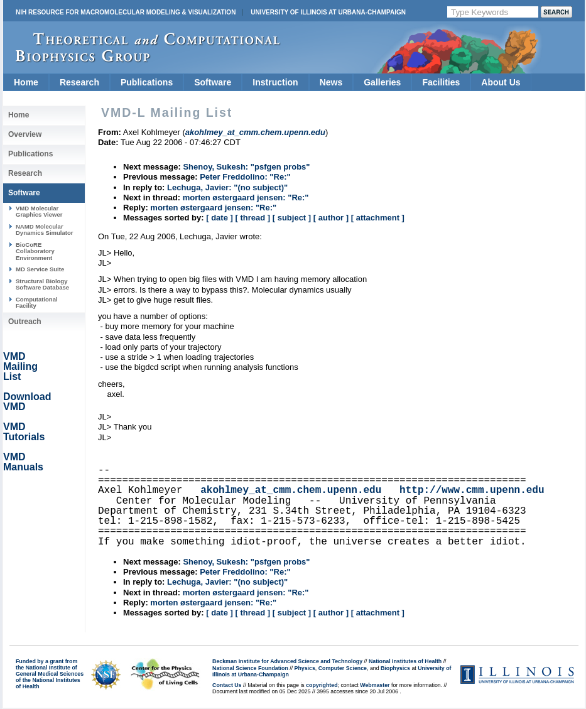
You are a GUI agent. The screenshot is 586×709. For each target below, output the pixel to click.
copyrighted (321, 685)
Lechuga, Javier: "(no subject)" (227, 187)
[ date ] (219, 217)
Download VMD (27, 401)
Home (26, 82)
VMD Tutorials (24, 431)
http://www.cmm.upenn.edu (471, 490)
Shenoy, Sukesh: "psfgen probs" (246, 166)
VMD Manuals (23, 462)
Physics (305, 668)
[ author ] (331, 217)
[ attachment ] (377, 217)
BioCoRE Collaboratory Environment (35, 251)
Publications (147, 82)
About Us (500, 82)
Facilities (441, 82)
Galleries (382, 82)
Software (212, 82)
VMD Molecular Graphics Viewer (39, 211)
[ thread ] (252, 217)
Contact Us (226, 685)
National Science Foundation (250, 668)
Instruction (275, 82)
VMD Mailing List (20, 366)
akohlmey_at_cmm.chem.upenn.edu (290, 490)
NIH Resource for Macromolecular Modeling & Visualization (126, 12)
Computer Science (342, 668)
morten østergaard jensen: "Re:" (246, 197)
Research (79, 82)
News (331, 82)
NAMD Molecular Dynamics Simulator (44, 229)
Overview (24, 134)
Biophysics (395, 668)
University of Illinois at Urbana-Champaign (328, 12)
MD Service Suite (40, 269)
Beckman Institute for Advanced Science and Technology (287, 661)
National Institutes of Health (405, 661)
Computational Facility (37, 302)
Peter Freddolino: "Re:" (245, 176)
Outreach (24, 321)
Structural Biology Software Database (42, 284)
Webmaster (374, 685)
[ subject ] (292, 217)
